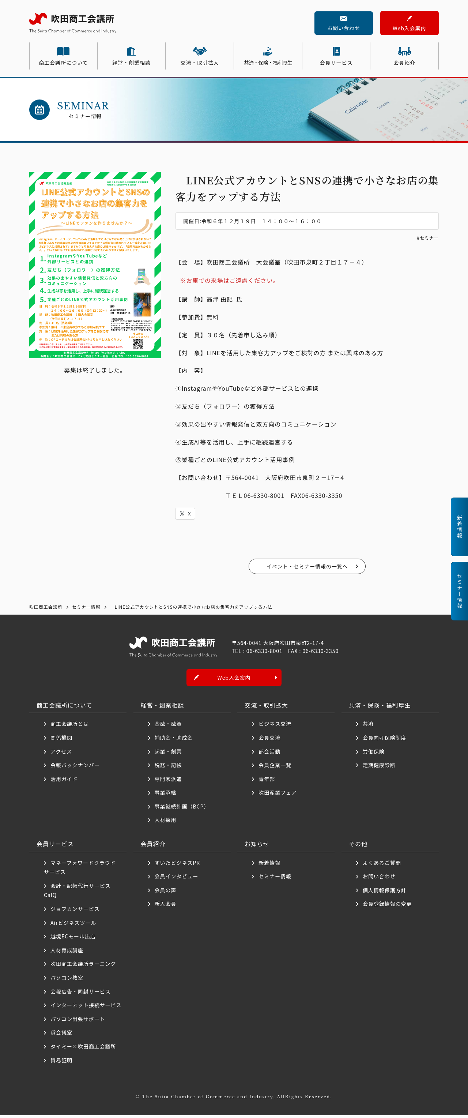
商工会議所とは (69, 726)
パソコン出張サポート (77, 1021)
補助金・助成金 (174, 740)
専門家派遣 (168, 781)
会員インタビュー (177, 879)
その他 (358, 846)
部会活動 (269, 754)
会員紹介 (404, 62)
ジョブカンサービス (75, 911)
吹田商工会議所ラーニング (83, 967)
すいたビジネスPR (177, 865)
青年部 (266, 781)
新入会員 (166, 907)
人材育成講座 (66, 953)
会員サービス (336, 62)
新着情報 (269, 865)
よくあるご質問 (382, 865)
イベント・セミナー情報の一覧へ (307, 566)
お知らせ (257, 846)
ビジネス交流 (274, 726)
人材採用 (166, 823)
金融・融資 (168, 726)
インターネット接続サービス (85, 1008)
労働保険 (374, 754)
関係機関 (61, 740)
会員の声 (166, 893)
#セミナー (428, 238)
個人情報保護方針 (385, 893)
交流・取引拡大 (200, 62)
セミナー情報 (274, 879)
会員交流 (269, 740)
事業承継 (166, 795)
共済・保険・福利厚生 (268, 62)
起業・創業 (168, 754)
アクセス (61, 754)
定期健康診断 (379, 768)
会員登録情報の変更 (387, 907)
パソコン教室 (66, 980)
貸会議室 (61, 1035)
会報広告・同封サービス (80, 994)
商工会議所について (63, 62)
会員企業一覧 (277, 768)
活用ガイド (64, 781)
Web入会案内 (409, 28)
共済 (368, 726)
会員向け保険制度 (385, 740)
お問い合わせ (343, 27)
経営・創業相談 (131, 62)
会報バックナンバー (75, 768)
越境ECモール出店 (73, 939)
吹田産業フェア (277, 795)
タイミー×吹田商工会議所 (83, 1049)
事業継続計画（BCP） (182, 809)
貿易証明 (61, 1063)
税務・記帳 (168, 768)
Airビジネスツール (73, 925)
